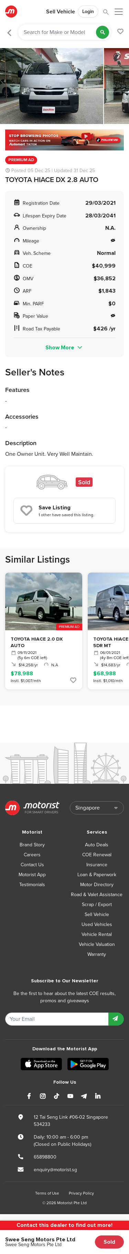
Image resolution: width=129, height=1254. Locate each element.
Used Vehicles (97, 924)
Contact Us (32, 865)
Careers (32, 855)
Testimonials (32, 885)
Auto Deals (96, 845)
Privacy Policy (81, 1193)
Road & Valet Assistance (96, 894)
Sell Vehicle (60, 11)
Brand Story (32, 845)
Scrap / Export (97, 904)
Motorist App (32, 875)
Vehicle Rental (97, 934)
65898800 (45, 1157)
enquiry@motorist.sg (55, 1170)
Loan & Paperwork (96, 875)
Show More (64, 347)
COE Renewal (96, 855)
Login (88, 11)
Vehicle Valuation (97, 944)
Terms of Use (47, 1193)
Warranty (96, 954)
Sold (109, 1242)
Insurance (96, 865)
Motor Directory (97, 885)
